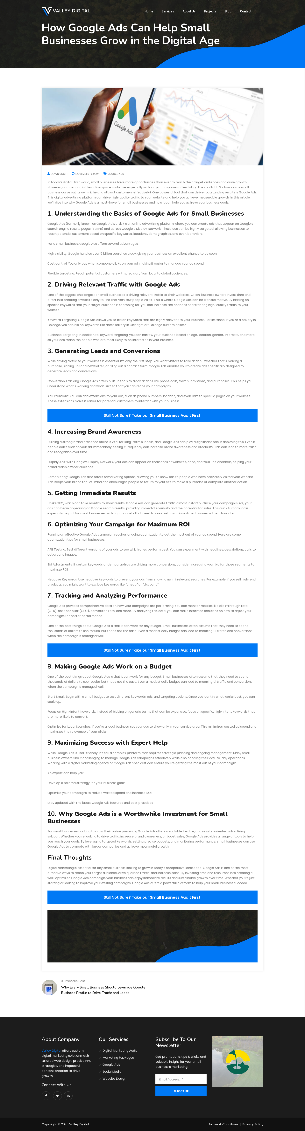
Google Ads (116, 174)
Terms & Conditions (223, 1124)
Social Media (112, 1071)
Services (168, 11)
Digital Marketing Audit (120, 1050)
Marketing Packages (118, 1057)
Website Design (114, 1078)
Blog (228, 11)
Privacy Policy (252, 1124)
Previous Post (73, 981)
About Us (189, 11)
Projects (210, 11)
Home (149, 11)
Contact (245, 11)
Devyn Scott (59, 174)
